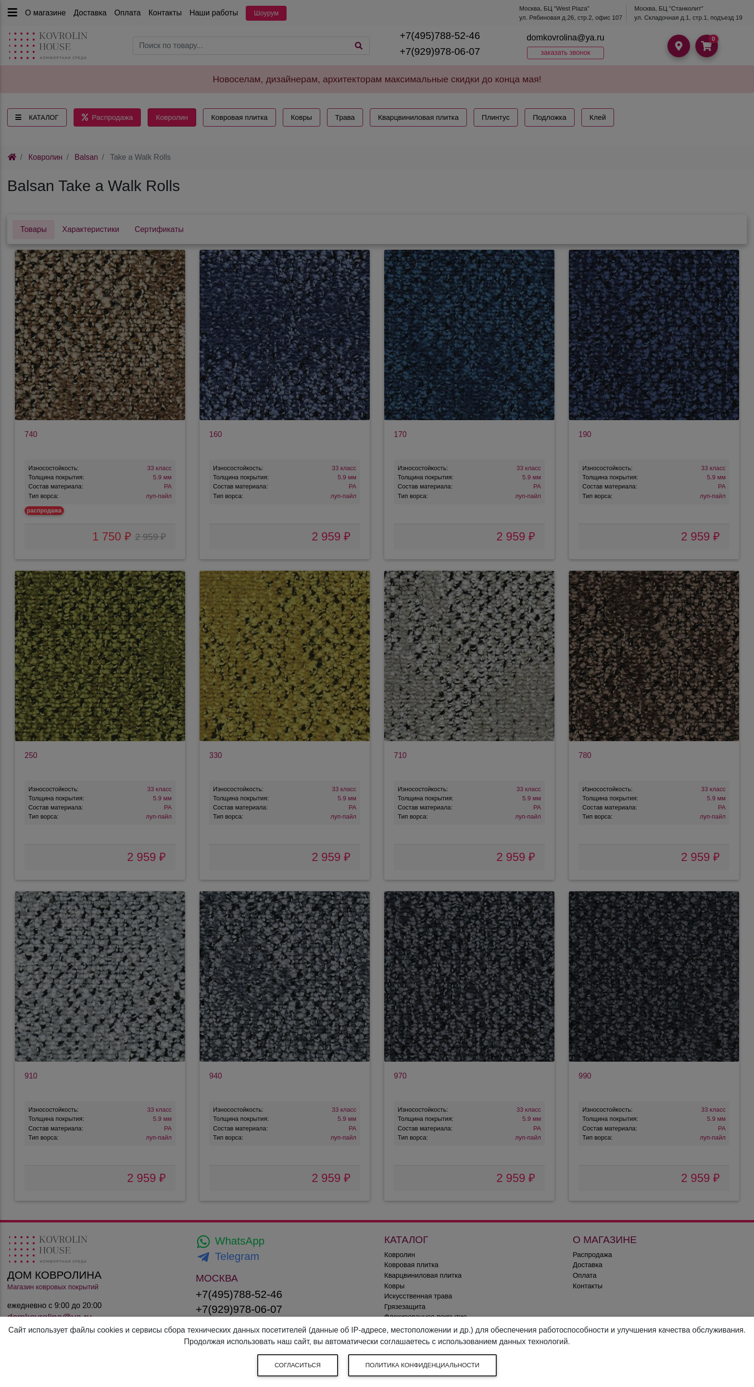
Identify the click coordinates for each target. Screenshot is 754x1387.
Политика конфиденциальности (422, 1365)
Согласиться (298, 1365)
